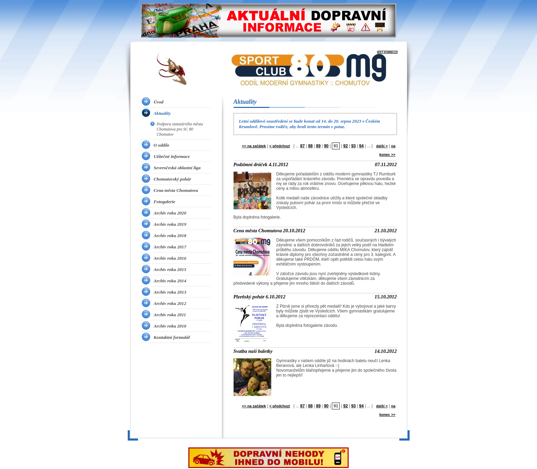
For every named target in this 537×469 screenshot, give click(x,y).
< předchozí (279, 146)
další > (382, 146)
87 (302, 146)
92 (345, 146)
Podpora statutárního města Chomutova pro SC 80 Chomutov (180, 129)
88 (310, 146)
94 (361, 146)
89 (318, 146)
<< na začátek (254, 146)
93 (353, 146)
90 (326, 146)
